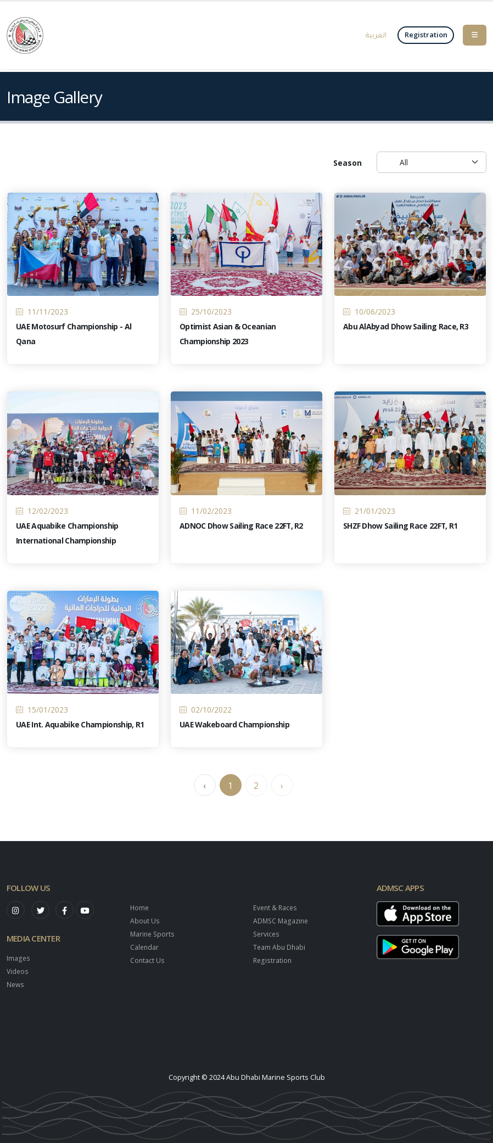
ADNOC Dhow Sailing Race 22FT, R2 (242, 529)
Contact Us (147, 960)
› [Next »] (282, 789)
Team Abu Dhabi (280, 947)
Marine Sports (153, 934)
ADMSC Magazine (282, 921)
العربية (376, 34)
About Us (145, 921)
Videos (18, 971)
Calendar (145, 947)
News (16, 984)
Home (140, 907)
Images (18, 958)
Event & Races (276, 907)
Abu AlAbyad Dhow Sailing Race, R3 (405, 330)
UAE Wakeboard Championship (235, 728)
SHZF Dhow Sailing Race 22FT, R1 (400, 529)
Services (267, 934)
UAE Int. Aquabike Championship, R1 (80, 728)
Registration (273, 960)
